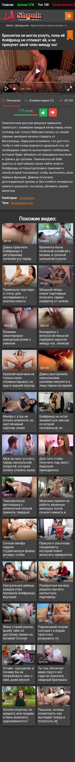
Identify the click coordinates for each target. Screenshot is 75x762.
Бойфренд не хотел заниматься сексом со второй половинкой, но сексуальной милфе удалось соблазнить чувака (54, 423)
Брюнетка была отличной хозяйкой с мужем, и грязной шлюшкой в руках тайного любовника (55, 253)
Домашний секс (22, 203)
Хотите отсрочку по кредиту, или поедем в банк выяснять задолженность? (18, 715)
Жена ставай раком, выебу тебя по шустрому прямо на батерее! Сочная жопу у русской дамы (18, 633)
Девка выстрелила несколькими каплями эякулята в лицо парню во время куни (55, 380)
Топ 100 (43, 5)
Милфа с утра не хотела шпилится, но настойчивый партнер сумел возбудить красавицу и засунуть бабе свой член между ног (19, 423)
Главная (7, 5)
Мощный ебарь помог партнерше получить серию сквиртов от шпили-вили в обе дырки (54, 296)
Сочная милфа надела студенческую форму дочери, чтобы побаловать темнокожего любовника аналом (19, 549)
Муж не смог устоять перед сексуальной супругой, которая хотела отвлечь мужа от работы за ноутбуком (19, 465)
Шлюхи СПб (25, 5)
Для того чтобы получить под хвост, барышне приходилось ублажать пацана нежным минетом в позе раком (54, 465)
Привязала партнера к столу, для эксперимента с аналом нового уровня (18, 296)
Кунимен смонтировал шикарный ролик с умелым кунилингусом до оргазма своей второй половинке (17, 338)
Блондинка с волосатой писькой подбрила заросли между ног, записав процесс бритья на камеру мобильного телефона (54, 338)
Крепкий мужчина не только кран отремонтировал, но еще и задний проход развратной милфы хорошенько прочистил (18, 380)
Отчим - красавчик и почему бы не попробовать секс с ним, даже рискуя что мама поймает (18, 674)
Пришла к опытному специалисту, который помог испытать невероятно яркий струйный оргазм (55, 549)
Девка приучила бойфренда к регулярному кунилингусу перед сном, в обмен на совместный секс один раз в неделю (17, 253)
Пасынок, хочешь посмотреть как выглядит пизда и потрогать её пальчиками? (51, 716)
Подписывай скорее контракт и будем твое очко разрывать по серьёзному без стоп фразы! (53, 633)
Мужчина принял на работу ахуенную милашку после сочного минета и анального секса (54, 507)
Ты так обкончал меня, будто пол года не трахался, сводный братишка (52, 674)
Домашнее (26, 198)
